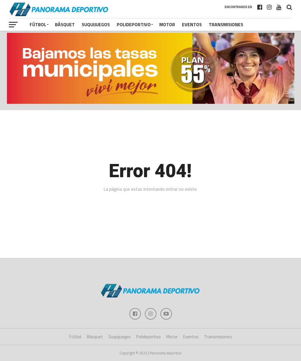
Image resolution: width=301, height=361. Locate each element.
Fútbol (38, 24)
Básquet (65, 24)
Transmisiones (226, 24)
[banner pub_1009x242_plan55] (150, 102)
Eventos (192, 24)
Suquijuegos (96, 24)
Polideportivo (134, 24)
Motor (167, 24)
